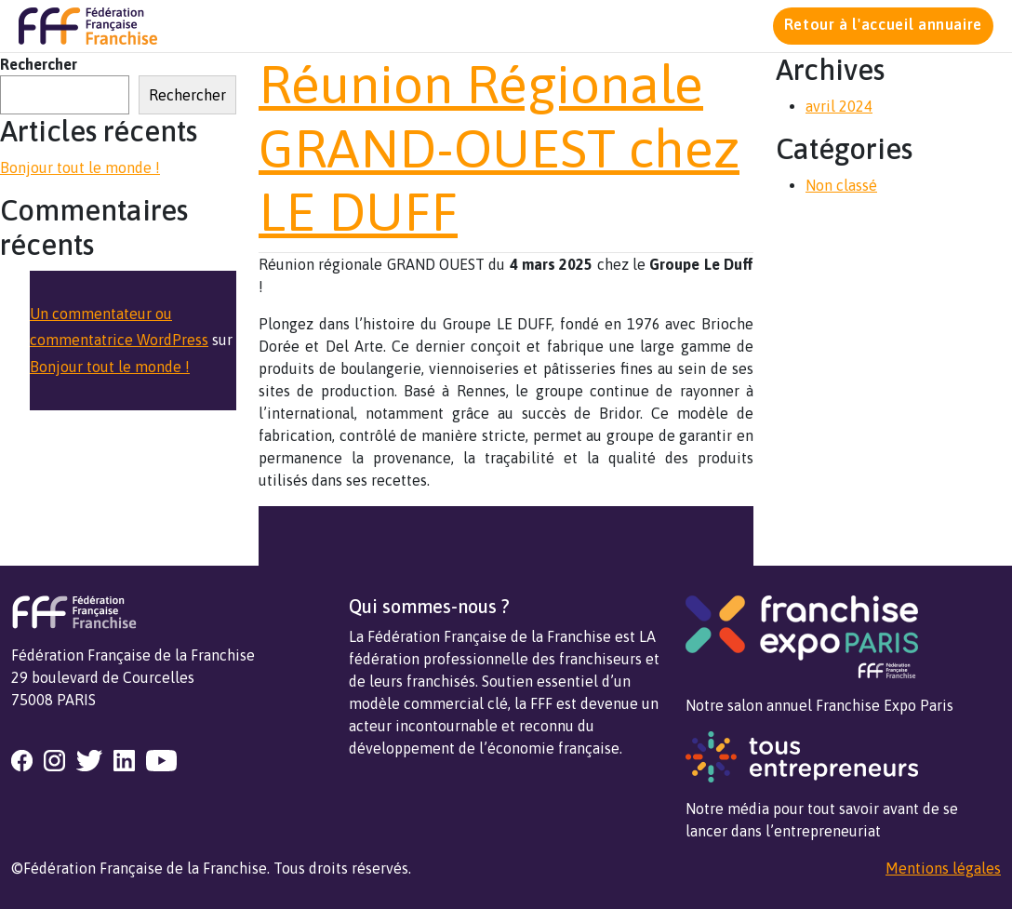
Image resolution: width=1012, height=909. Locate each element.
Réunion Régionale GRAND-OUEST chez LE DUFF (499, 148)
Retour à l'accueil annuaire (883, 24)
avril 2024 (839, 106)
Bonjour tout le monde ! (80, 167)
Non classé (841, 185)
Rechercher (38, 64)
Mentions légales (943, 868)
